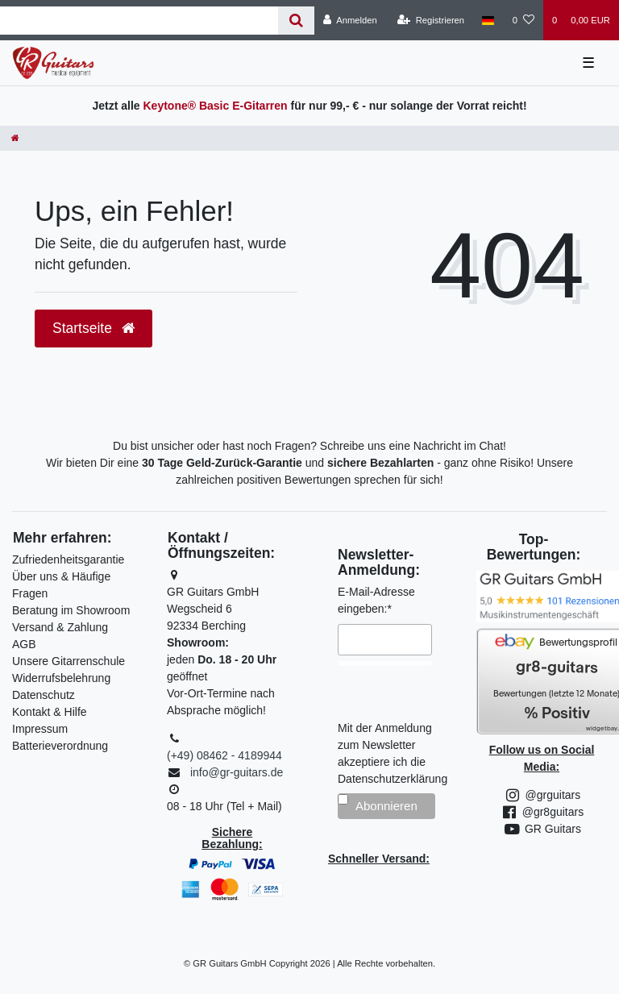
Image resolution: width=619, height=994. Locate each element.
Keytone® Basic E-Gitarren (215, 105)
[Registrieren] (430, 20)
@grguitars (542, 794)
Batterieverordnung (60, 745)
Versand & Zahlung (60, 627)
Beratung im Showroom (71, 610)
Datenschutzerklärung (392, 778)
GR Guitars (541, 828)
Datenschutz (43, 694)
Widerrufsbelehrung (61, 678)
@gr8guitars (542, 811)
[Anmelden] (350, 20)
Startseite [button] (93, 328)
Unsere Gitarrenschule (68, 661)
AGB (24, 644)
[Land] (488, 20)
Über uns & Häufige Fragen (61, 585)
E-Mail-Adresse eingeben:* (376, 600)
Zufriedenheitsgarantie (68, 559)
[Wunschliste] (523, 20)
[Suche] (296, 20)
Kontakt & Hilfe (49, 711)
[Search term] (139, 20)
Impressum (40, 728)
